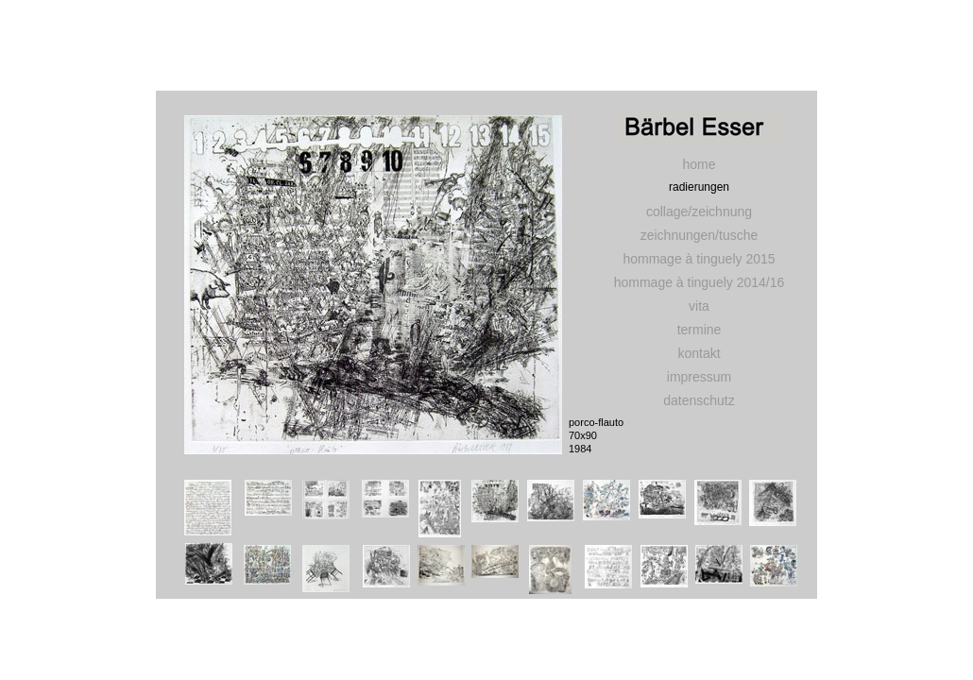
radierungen (699, 187)
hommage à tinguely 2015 (699, 258)
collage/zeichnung (699, 211)
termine (699, 329)
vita (699, 306)
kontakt (698, 353)
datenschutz (699, 400)
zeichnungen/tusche (699, 235)
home (698, 164)
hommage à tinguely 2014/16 (699, 282)
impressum (699, 376)
